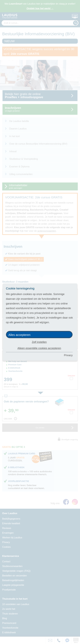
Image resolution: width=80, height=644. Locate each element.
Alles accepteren (19, 334)
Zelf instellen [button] (39, 342)
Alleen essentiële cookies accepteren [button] (39, 348)
